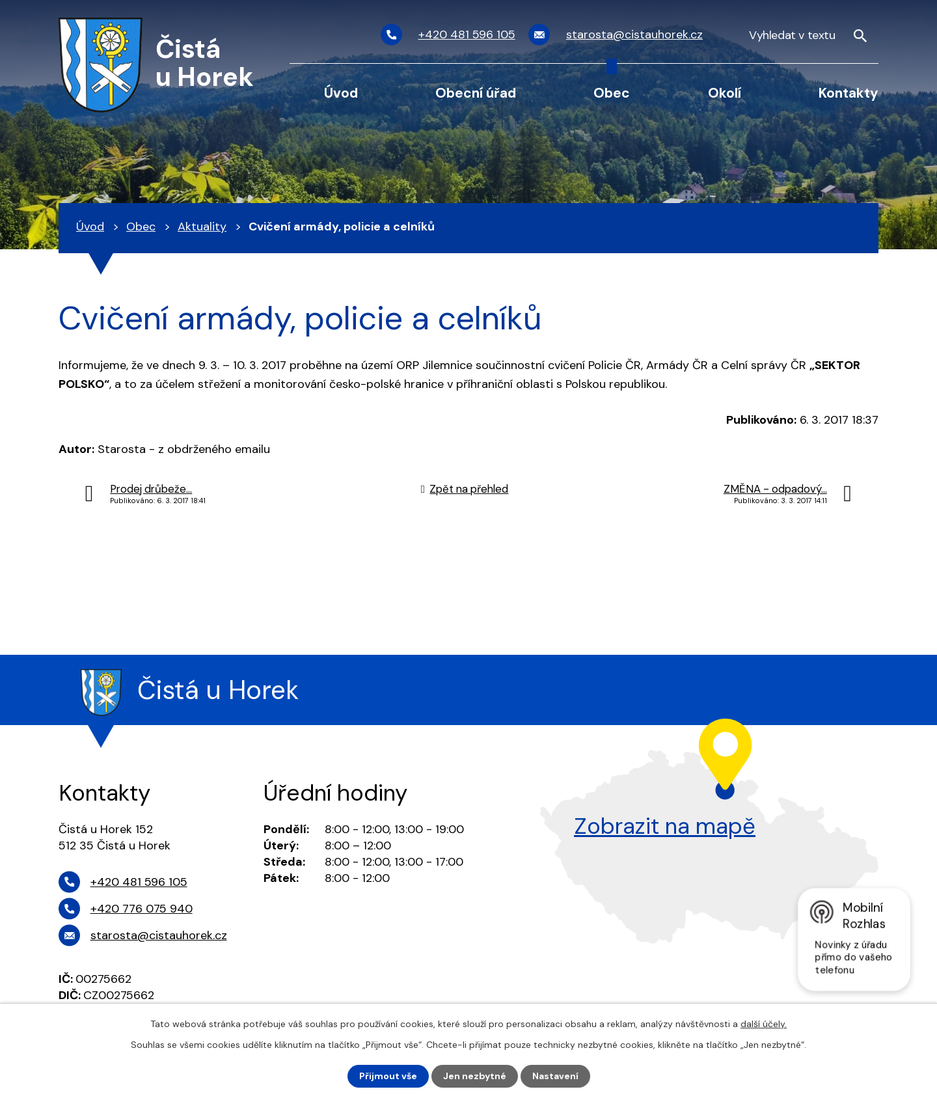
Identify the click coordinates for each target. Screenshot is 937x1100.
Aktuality (202, 226)
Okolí (724, 93)
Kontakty (848, 93)
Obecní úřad (475, 93)
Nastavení (555, 1076)
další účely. (763, 1024)
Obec (611, 93)
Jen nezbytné (474, 1076)
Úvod (341, 93)
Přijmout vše (388, 1076)
